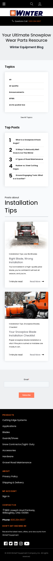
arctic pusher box (17, 105)
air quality (13, 86)
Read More (37, 281)
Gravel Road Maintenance (16, 462)
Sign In (5, 496)
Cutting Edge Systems (14, 420)
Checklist (13, 327)
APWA (11, 98)
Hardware (7, 456)
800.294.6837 (17, 519)
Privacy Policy (10, 476)
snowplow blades (32, 324)
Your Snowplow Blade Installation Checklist (22, 333)
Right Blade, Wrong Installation (21, 260)
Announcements (16, 92)
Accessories (9, 450)
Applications (9, 426)
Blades (6, 432)
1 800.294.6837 (34, 21)
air (10, 79)
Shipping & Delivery (13, 482)
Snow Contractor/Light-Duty (18, 444)
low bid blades (30, 254)
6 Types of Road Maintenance (29, 159)
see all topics (26, 117)
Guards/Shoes (10, 438)
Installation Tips (16, 254)
